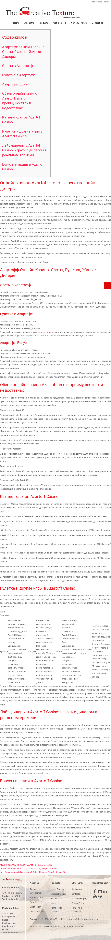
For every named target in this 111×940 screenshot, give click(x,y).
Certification (35, 907)
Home (16, 23)
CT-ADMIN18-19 (31, 865)
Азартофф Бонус (15, 84)
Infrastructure (36, 897)
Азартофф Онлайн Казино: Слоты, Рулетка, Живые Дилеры (23, 52)
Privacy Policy (78, 903)
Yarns (53, 903)
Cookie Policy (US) (38, 911)
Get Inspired (59, 23)
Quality (33, 902)
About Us (29, 23)
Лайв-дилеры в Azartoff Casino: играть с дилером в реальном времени (24, 150)
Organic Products (58, 894)
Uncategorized (45, 865)
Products (43, 23)
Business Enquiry (79, 898)
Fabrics (54, 898)
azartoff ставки (46, 332)
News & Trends (79, 23)
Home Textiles (57, 889)
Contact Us (97, 23)
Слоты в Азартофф (17, 66)
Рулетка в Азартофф (19, 75)
